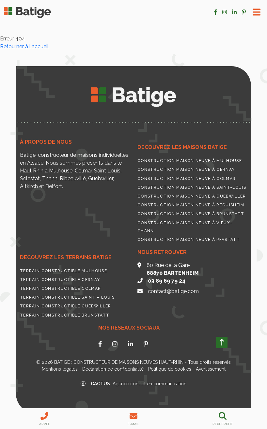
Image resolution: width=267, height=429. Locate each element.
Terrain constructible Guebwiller (65, 306)
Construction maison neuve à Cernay (186, 169)
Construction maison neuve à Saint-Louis (191, 187)
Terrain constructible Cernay (60, 279)
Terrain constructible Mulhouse (63, 271)
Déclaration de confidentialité (113, 369)
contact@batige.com (173, 291)
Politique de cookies (169, 369)
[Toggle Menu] (256, 12)
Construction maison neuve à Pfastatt (188, 239)
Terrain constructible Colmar (60, 288)
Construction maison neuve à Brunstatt (190, 214)
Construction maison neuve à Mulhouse (189, 160)
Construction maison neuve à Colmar (186, 178)
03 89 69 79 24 (166, 281)
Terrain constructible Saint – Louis (67, 297)
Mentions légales (60, 369)
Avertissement (211, 369)
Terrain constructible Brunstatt (64, 315)
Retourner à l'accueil (24, 46)
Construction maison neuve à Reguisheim (190, 205)
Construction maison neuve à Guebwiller (191, 196)
